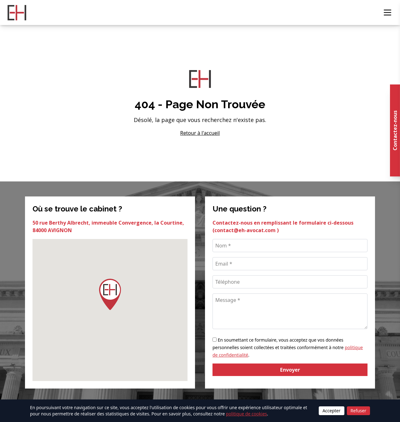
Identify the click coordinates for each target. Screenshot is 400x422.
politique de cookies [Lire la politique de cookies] (246, 414)
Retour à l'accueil (200, 133)
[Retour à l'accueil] (17, 12)
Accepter (331, 411)
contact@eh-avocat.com (245, 230)
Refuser (358, 411)
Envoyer (290, 369)
